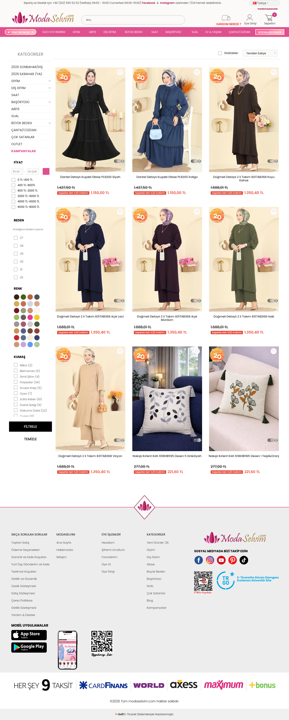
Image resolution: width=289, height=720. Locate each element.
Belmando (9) (27, 370)
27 (18, 238)
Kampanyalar (157, 608)
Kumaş (19, 357)
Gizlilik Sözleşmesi (23, 608)
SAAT (154, 32)
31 (18, 269)
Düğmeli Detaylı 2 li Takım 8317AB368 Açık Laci (90, 316)
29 (18, 253)
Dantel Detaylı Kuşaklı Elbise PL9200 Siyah (90, 177)
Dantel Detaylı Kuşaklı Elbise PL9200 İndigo (167, 177)
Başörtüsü (154, 579)
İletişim (61, 557)
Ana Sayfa (63, 542)
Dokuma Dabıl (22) (30, 410)
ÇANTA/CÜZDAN (239, 32)
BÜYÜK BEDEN (133, 32)
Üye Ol (106, 564)
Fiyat (18, 162)
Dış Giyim (153, 557)
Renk (18, 288)
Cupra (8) (24, 415)
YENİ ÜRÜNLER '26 (22, 32)
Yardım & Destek (23, 615)
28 (18, 246)
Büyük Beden (156, 571)
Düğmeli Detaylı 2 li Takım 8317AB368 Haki (244, 316)
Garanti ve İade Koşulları (29, 557)
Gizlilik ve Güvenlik (24, 579)
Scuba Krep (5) (28, 387)
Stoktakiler (228, 53)
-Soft (119, 699)
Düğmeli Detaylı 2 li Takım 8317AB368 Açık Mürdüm (167, 318)
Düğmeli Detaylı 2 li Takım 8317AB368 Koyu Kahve (244, 178)
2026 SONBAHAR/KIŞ (27, 67)
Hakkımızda (64, 550)
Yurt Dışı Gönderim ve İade (30, 564)
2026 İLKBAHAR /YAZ (26, 74)
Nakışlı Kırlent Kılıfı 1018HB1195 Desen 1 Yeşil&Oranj (244, 456)
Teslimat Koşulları (23, 571)
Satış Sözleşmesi (23, 593)
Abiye (151, 564)
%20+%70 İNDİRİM (53, 32)
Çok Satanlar (156, 593)
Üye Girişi (108, 571)
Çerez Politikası (22, 600)
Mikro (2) (23, 364)
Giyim (151, 550)
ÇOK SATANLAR (22, 137)
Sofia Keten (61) (28, 398)
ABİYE (92, 32)
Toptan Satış (20, 542)
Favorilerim (109, 557)
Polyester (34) (27, 381)
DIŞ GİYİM (110, 32)
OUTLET (16, 144)
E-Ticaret (130, 699)
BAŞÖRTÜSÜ (173, 32)
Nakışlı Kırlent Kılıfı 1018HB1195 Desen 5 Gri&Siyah (167, 456)
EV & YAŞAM (213, 32)
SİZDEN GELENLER (269, 32)
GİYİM (76, 32)
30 (18, 261)
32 (18, 277)
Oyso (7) (23, 393)
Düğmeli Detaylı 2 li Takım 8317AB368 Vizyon (90, 456)
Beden (19, 220)
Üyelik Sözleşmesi (23, 586)
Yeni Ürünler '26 (158, 542)
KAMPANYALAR (23, 151)
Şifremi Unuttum (113, 550)
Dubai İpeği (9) (28, 404)
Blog (150, 600)
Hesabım (108, 542)
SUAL (194, 32)
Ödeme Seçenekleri (25, 550)
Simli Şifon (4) (27, 376)
